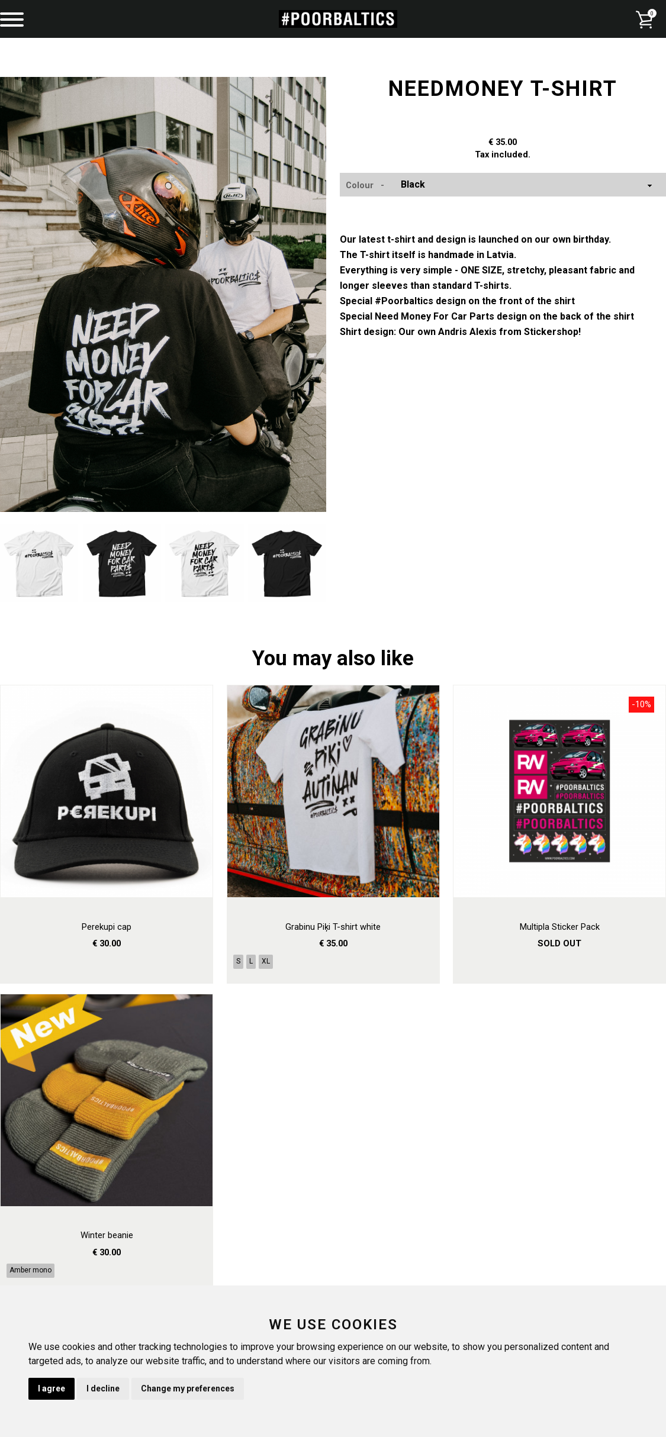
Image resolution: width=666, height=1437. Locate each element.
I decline (103, 1388)
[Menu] (12, 20)
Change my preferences (187, 1388)
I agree (51, 1388)
